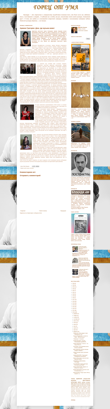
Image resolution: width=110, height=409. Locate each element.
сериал (88, 387)
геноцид (88, 385)
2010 (73, 312)
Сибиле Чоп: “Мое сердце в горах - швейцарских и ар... (80, 334)
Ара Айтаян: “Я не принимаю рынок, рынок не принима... (81, 347)
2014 (73, 304)
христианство (78, 388)
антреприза (83, 388)
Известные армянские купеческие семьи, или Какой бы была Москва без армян (84, 260)
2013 (73, 306)
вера (89, 388)
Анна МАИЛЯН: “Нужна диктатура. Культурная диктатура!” (80, 364)
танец (76, 396)
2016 (73, 301)
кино (79, 382)
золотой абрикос (81, 383)
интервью (73, 390)
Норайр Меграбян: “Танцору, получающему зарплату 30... (80, 341)
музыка (28, 168)
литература (87, 383)
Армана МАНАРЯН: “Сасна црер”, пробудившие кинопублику (80, 356)
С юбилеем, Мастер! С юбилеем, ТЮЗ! (83, 270)
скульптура (73, 388)
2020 (73, 294)
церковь (88, 390)
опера (78, 385)
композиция (78, 390)
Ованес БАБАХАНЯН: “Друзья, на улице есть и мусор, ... (80, 367)
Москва (80, 387)
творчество (79, 396)
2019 (73, 295)
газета (75, 395)
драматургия (85, 386)
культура (74, 382)
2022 (73, 290)
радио (82, 390)
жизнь (82, 395)
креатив (88, 391)
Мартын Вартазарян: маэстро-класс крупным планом (81, 359)
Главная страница (43, 210)
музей (25, 168)
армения (79, 378)
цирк (86, 396)
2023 (73, 288)
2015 (73, 303)
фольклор (73, 387)
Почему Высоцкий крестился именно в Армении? (83, 247)
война (81, 386)
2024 (73, 286)
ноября (75, 315)
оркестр (77, 386)
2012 (73, 308)
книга (85, 391)
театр (73, 378)
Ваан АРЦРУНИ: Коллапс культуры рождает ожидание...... (80, 350)
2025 (73, 285)
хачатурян (32, 168)
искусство (86, 378)
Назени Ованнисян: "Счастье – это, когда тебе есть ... (80, 344)
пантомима (79, 392)
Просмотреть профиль (83, 30)
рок (85, 390)
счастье (83, 392)
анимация (85, 387)
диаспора (78, 395)
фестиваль (86, 380)
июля (75, 322)
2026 (73, 283)
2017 (73, 299)
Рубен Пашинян (83, 27)
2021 (73, 292)
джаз (72, 383)
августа (75, 320)
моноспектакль (74, 392)
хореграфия (83, 396)
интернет (84, 395)
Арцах (77, 387)
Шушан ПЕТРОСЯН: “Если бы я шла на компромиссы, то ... (81, 370)
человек (88, 396)
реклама (88, 395)
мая (74, 326)
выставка (82, 385)
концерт (88, 382)
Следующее (22, 210)
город (82, 391)
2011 (73, 310)
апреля (75, 328)
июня (75, 324)
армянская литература (75, 391)
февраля (76, 331)
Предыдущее (63, 210)
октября (75, 317)
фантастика (88, 392)
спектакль (72, 396)
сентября (76, 319)
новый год (73, 386)
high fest (75, 383)
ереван (83, 382)
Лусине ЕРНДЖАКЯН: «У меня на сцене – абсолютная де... (80, 336)
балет (87, 388)
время (72, 395)
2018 (73, 297)
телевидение (74, 385)
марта (75, 329)
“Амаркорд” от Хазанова (78, 338)
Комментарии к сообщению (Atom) (34, 213)
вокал (85, 385)
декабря (75, 313)
